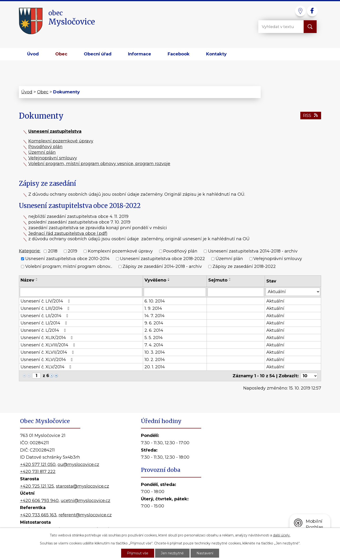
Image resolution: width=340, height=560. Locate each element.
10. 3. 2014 (154, 352)
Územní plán (42, 152)
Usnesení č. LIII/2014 (46, 308)
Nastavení (204, 553)
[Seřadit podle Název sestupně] (36, 280)
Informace (139, 54)
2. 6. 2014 (153, 330)
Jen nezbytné (172, 553)
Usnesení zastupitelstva (54, 131)
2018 (52, 251)
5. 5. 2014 (153, 337)
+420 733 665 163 (38, 515)
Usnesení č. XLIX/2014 (48, 337)
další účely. (281, 535)
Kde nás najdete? (265, 478)
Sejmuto (217, 280)
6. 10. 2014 (154, 301)
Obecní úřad (97, 54)
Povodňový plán (45, 146)
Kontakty (216, 54)
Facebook (179, 54)
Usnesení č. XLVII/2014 (48, 352)
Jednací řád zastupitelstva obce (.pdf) (67, 233)
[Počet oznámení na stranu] (309, 376)
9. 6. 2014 (153, 323)
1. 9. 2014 (153, 308)
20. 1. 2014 (154, 366)
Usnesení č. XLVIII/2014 (49, 345)
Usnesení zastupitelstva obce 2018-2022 (162, 258)
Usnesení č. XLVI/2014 (48, 359)
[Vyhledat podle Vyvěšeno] (175, 292)
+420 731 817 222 (37, 471)
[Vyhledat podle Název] (81, 292)
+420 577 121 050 (37, 464)
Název (27, 280)
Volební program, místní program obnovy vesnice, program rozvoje (99, 163)
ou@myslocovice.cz (78, 464)
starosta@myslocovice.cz (82, 486)
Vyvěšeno (155, 280)
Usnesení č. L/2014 (44, 330)
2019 (72, 251)
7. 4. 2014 (153, 345)
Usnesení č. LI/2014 (45, 323)
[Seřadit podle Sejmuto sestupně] (230, 280)
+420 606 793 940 (39, 500)
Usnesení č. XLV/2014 (47, 366)
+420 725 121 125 (37, 486)
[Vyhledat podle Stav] (293, 292)
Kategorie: (29, 250)
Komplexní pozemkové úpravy (60, 141)
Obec (61, 54)
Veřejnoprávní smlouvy (52, 158)
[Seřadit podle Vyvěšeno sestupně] (168, 280)
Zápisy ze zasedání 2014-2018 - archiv (162, 266)
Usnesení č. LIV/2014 (46, 301)
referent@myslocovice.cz (85, 515)
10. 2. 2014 (154, 359)
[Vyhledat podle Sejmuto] (236, 292)
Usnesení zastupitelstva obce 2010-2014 (67, 258)
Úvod (33, 54)
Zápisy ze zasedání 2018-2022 (244, 266)
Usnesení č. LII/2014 (45, 315)
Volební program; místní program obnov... (68, 266)
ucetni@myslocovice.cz (85, 500)
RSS (311, 115)
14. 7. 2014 (154, 315)
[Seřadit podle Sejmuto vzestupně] (230, 278)
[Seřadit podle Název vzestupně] (36, 278)
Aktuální (275, 301)
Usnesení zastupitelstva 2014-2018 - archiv (253, 251)
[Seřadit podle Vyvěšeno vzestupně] (168, 278)
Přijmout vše (137, 553)
